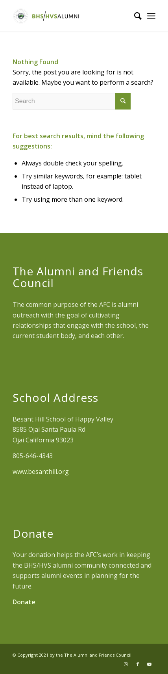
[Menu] (151, 15)
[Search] (134, 16)
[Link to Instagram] (126, 664)
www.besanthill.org (41, 471)
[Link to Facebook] (138, 664)
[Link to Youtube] (149, 664)
